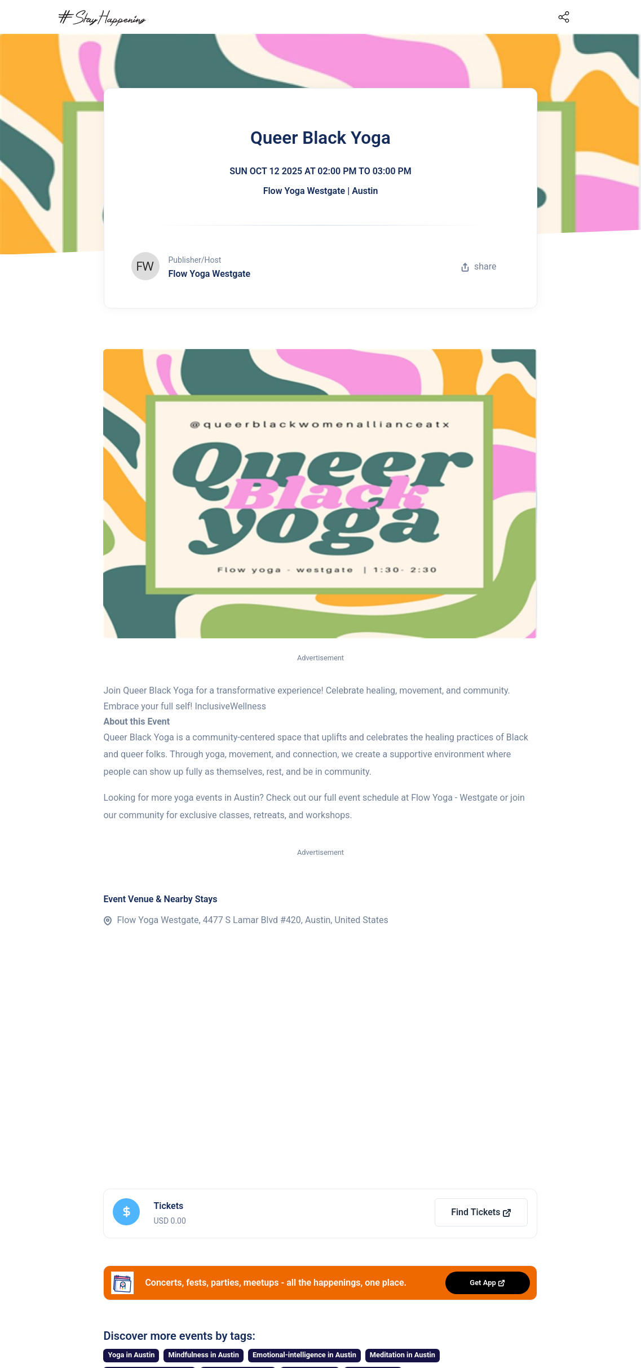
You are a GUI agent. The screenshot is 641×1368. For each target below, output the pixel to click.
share (479, 266)
